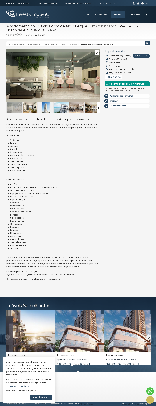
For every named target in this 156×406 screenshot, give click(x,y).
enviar (141, 180)
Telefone (110, 170)
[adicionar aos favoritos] (98, 359)
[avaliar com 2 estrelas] (11, 34)
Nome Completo (114, 148)
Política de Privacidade (87, 404)
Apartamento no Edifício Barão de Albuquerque (47, 26)
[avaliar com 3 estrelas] (14, 34)
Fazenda (119, 51)
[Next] (148, 337)
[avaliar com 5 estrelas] (20, 34)
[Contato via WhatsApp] (150, 391)
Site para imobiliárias (130, 404)
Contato (134, 14)
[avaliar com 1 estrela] (7, 34)
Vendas (118, 14)
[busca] (146, 14)
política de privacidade (116, 185)
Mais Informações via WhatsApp (125, 84)
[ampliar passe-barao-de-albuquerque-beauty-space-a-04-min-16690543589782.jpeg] (53, 74)
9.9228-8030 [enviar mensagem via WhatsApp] (50, 3)
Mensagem (112, 132)
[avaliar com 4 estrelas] (17, 34)
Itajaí (108, 51)
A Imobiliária (101, 14)
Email (109, 159)
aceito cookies (41, 397)
